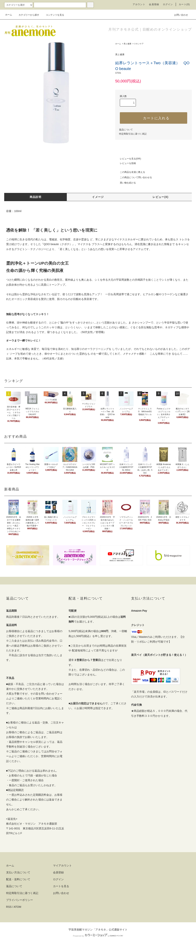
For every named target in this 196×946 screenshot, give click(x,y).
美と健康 (127, 44)
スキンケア (139, 44)
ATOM (17, 906)
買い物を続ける (125, 182)
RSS (9, 906)
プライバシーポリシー (19, 899)
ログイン (168, 4)
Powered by (98, 936)
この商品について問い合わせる (133, 177)
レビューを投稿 (125, 163)
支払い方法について (18, 872)
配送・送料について (18, 879)
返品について (126, 129)
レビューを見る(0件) (128, 158)
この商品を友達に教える (130, 172)
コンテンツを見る (52, 15)
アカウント (139, 4)
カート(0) (184, 4)
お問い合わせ (179, 14)
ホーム (8, 14)
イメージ (98, 196)
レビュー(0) (160, 196)
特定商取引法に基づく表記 (133, 133)
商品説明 (36, 196)
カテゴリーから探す (26, 15)
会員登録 (154, 4)
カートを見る (61, 886)
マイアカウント (62, 865)
